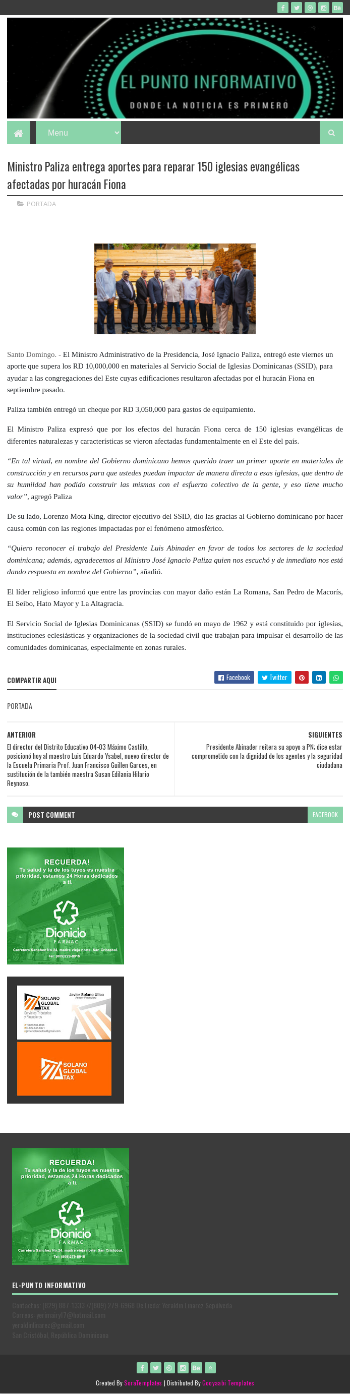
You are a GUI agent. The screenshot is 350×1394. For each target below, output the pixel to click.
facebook (325, 814)
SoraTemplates (143, 1382)
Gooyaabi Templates (228, 1382)
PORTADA (41, 203)
